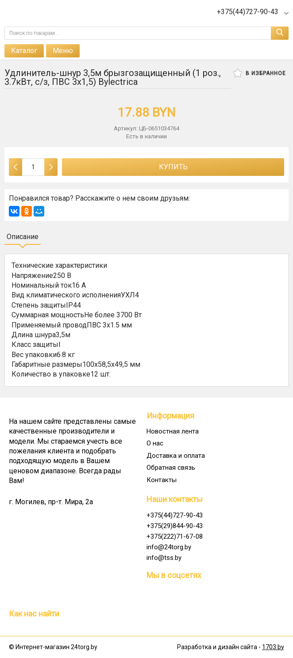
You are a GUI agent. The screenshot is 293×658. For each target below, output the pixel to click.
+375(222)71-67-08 (174, 536)
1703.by (273, 646)
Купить (173, 167)
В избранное (259, 72)
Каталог (24, 50)
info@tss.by (163, 558)
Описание (23, 236)
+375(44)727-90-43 (174, 515)
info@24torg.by (168, 547)
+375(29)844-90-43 (174, 526)
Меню (63, 50)
